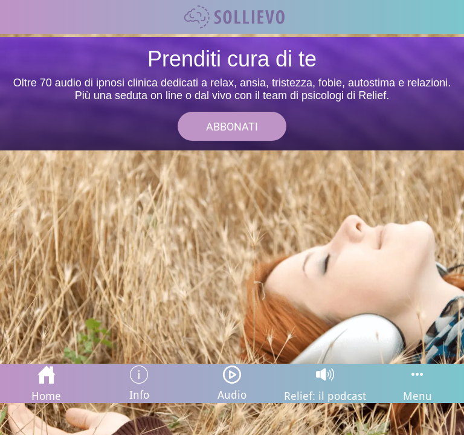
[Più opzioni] (417, 383)
